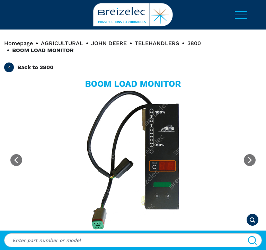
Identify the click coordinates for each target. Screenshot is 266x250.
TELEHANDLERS (157, 43)
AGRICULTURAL (62, 43)
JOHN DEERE (109, 43)
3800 (194, 43)
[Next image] (249, 160)
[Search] (252, 240)
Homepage (18, 43)
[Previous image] (16, 160)
